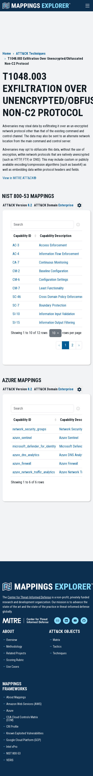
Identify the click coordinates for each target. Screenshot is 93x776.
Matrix (56, 639)
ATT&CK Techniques (31, 54)
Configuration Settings (53, 280)
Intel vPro (11, 746)
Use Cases (12, 666)
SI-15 (16, 323)
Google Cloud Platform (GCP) (23, 739)
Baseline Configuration (53, 271)
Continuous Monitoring (53, 262)
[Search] (42, 225)
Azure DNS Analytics (72, 455)
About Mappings (16, 697)
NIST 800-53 (13, 753)
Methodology (14, 646)
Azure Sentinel (68, 438)
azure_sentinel (22, 438)
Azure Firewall (68, 464)
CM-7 (16, 288)
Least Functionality (51, 288)
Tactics (57, 646)
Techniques (60, 653)
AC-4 (16, 254)
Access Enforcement (53, 245)
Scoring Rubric (15, 659)
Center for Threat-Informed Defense (29, 597)
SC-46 (17, 297)
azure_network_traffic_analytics (34, 472)
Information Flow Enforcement (59, 254)
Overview (11, 639)
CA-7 (16, 262)
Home (7, 54)
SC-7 (16, 305)
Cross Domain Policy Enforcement (61, 297)
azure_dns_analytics (26, 455)
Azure (9, 710)
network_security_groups (29, 429)
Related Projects (16, 653)
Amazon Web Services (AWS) (24, 703)
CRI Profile (12, 726)
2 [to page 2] (72, 345)
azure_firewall (22, 464)
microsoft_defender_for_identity (34, 446)
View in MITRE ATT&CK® (19, 178)
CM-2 (16, 271)
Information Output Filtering (57, 323)
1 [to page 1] (65, 345)
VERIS (9, 760)
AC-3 (16, 245)
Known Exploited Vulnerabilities (24, 733)
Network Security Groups (75, 429)
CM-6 (16, 280)
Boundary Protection (52, 305)
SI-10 (16, 314)
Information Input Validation (57, 314)
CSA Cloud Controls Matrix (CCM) (22, 719)
